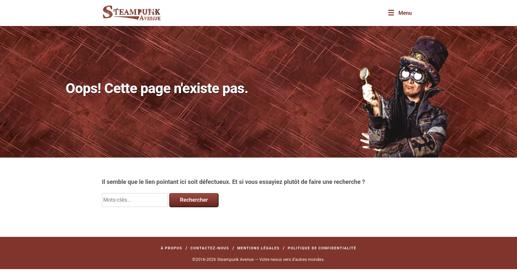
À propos (171, 248)
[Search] (135, 200)
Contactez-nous (210, 248)
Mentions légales (258, 248)
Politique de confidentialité (322, 248)
